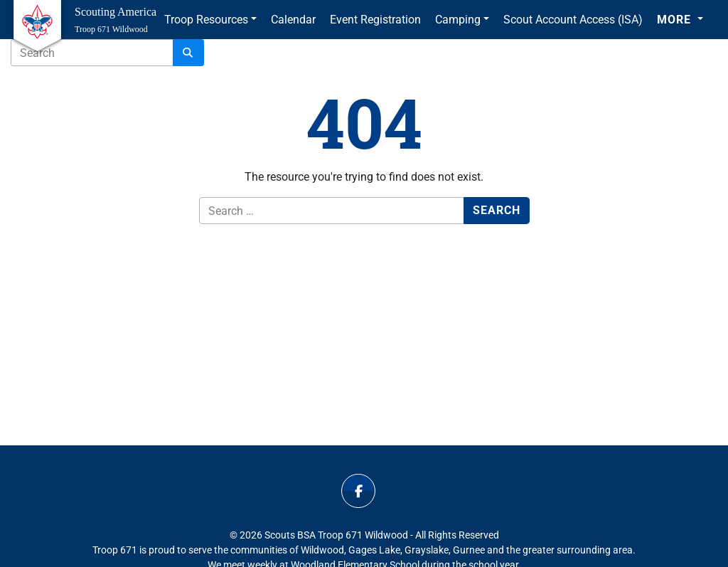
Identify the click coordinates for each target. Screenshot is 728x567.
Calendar (293, 19)
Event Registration (375, 19)
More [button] (676, 19)
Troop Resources (206, 19)
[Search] (188, 52)
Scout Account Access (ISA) (573, 19)
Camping (458, 19)
